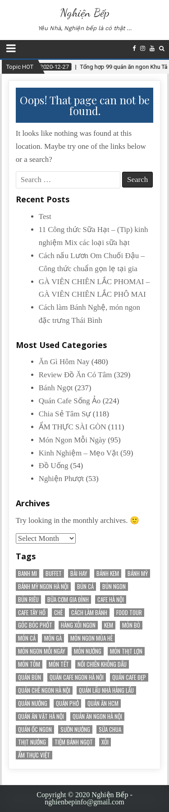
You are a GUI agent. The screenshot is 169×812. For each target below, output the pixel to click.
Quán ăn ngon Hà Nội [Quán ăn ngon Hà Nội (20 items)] (97, 716)
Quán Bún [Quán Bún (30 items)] (29, 677)
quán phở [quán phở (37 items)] (67, 703)
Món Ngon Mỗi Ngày (72, 440)
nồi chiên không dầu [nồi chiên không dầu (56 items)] (102, 664)
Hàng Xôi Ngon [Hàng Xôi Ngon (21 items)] (78, 625)
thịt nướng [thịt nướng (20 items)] (32, 742)
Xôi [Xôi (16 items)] (105, 742)
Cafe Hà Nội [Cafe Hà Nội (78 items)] (110, 599)
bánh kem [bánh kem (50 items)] (107, 573)
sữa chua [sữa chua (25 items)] (110, 729)
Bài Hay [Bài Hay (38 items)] (78, 573)
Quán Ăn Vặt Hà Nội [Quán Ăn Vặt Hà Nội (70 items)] (41, 716)
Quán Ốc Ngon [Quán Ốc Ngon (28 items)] (35, 729)
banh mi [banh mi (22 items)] (27, 573)
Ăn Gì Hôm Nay (64, 361)
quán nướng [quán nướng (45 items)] (32, 703)
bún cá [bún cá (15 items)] (85, 586)
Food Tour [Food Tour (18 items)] (129, 612)
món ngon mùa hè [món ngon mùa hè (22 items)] (91, 638)
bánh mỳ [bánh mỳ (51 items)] (138, 573)
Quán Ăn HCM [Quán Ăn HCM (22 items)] (103, 703)
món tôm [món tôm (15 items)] (29, 664)
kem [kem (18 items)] (108, 625)
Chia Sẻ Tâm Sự (65, 414)
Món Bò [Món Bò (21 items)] (131, 625)
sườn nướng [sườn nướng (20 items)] (75, 729)
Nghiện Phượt (61, 478)
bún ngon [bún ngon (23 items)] (114, 586)
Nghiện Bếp (85, 12)
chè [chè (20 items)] (58, 612)
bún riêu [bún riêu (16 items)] (28, 599)
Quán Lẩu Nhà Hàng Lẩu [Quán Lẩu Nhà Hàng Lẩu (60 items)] (106, 690)
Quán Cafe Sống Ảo (70, 401)
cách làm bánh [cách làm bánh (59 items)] (89, 612)
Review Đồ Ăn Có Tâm (75, 374)
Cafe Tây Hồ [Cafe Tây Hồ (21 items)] (32, 612)
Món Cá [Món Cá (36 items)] (27, 638)
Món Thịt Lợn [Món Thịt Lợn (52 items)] (126, 651)
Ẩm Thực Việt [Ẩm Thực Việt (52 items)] (34, 755)
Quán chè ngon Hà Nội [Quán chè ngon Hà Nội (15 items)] (44, 690)
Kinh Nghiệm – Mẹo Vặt (79, 453)
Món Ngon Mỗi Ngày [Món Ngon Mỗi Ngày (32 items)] (41, 651)
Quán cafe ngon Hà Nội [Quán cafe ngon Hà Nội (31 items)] (77, 677)
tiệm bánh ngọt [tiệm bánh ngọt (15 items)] (74, 742)
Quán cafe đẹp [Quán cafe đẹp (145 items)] (129, 677)
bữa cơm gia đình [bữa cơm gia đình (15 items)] (68, 599)
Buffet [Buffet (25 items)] (54, 573)
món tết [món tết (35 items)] (59, 664)
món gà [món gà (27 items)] (53, 638)
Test (45, 216)
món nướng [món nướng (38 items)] (87, 651)
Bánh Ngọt (56, 388)
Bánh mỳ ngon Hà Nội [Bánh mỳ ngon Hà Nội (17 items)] (43, 586)
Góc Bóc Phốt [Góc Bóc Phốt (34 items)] (35, 625)
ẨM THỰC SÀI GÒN (72, 427)
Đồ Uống (54, 465)
